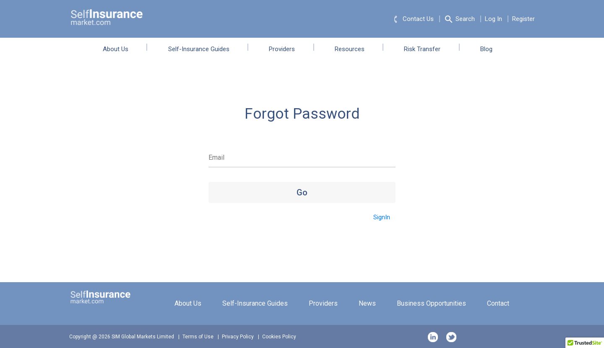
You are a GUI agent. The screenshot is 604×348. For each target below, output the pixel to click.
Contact (498, 303)
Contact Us (412, 19)
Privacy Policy (238, 337)
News (367, 303)
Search (459, 19)
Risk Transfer (428, 49)
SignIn (381, 217)
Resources (355, 49)
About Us (121, 49)
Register (523, 19)
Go (302, 192)
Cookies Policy (279, 337)
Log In (493, 19)
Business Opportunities (431, 303)
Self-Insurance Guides (204, 49)
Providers (288, 49)
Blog (492, 49)
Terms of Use (197, 337)
